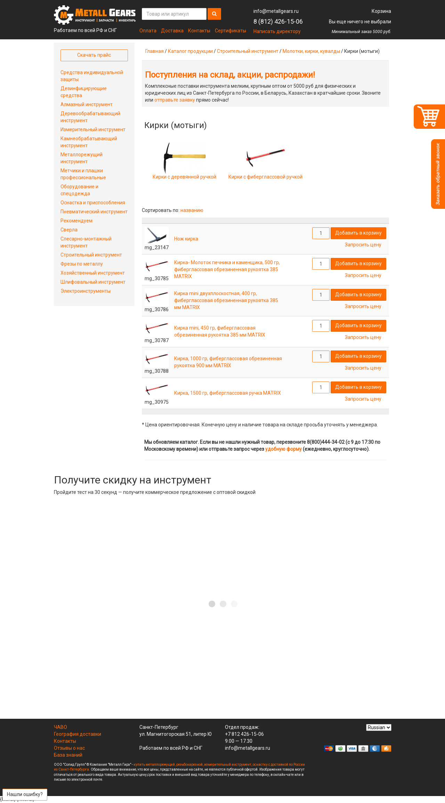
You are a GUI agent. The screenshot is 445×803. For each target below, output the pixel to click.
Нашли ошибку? (25, 794)
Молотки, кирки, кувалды (311, 51)
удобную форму (283, 449)
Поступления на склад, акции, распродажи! (230, 75)
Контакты (199, 30)
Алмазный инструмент (86, 104)
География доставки (77, 734)
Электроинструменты (85, 291)
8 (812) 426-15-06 (278, 21)
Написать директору (277, 31)
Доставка (172, 30)
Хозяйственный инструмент (92, 273)
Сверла (69, 230)
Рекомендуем (76, 220)
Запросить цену (363, 244)
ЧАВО (60, 727)
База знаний (68, 755)
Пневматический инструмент (94, 211)
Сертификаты (230, 30)
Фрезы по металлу (81, 264)
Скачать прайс (94, 55)
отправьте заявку (174, 100)
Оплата (147, 30)
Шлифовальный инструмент (93, 282)
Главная (154, 51)
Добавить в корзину (358, 233)
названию (191, 210)
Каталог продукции (190, 51)
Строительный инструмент (247, 51)
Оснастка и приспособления (92, 202)
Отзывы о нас (69, 748)
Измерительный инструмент (93, 129)
